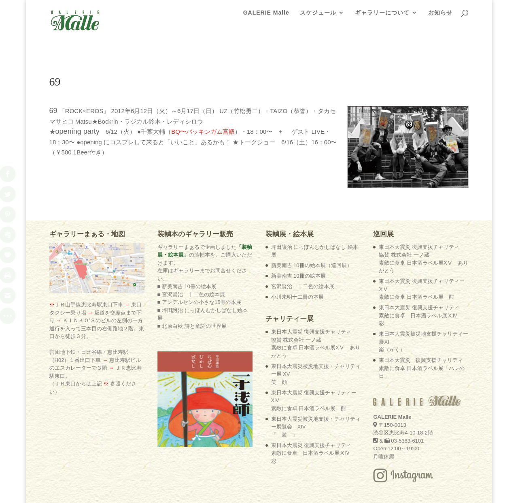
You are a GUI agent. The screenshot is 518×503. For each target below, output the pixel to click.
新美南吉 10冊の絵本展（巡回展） (311, 224)
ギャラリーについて (382, 16)
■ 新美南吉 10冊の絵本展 (187, 245)
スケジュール (318, 16)
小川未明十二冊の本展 (297, 256)
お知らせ (440, 16)
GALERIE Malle (266, 16)
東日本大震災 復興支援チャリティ (311, 412)
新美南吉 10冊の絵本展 (298, 235)
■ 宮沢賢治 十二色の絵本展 (191, 253)
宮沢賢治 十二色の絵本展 (302, 245)
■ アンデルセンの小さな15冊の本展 (199, 261)
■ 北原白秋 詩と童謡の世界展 (192, 285)
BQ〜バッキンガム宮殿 (203, 90)
